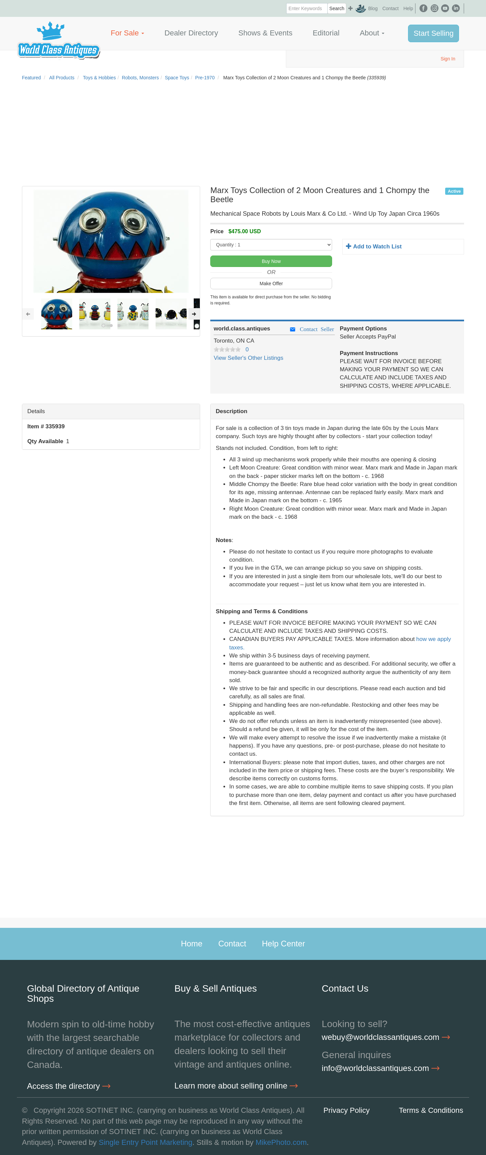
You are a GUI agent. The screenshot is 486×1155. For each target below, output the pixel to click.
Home (191, 943)
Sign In (447, 58)
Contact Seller (311, 329)
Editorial (326, 33)
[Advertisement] (243, 135)
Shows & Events (265, 33)
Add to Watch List (374, 246)
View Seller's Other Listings (248, 358)
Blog (373, 8)
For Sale (127, 33)
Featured (31, 77)
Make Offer (271, 283)
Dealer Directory (191, 33)
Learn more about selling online (236, 1085)
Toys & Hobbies (99, 77)
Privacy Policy (346, 1110)
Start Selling (433, 33)
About (372, 33)
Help (408, 8)
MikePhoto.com (281, 1142)
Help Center (283, 943)
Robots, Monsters (140, 77)
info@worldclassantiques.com (380, 1068)
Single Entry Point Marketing (145, 1142)
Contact (390, 8)
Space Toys (177, 77)
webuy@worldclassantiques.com (386, 1037)
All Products (62, 77)
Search (336, 8)
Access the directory (68, 1086)
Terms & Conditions (431, 1110)
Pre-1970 (205, 77)
